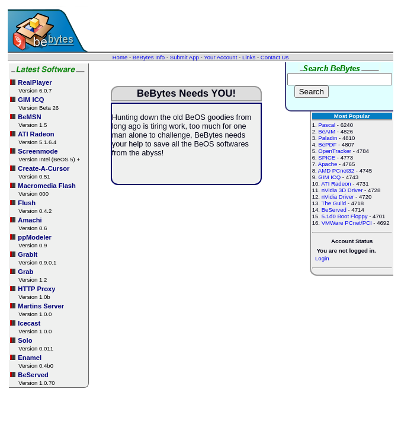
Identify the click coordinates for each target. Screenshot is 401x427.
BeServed (334, 209)
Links (248, 57)
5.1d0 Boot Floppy (345, 216)
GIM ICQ (329, 177)
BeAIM (326, 131)
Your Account (220, 57)
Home (120, 57)
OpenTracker (334, 151)
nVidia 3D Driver (342, 190)
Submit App (184, 57)
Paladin (327, 138)
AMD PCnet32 (336, 170)
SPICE (326, 157)
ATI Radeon (336, 183)
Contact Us (274, 57)
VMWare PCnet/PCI (347, 222)
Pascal (326, 125)
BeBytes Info (149, 57)
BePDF (327, 144)
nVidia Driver (338, 196)
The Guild (334, 203)
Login (322, 258)
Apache (328, 164)
